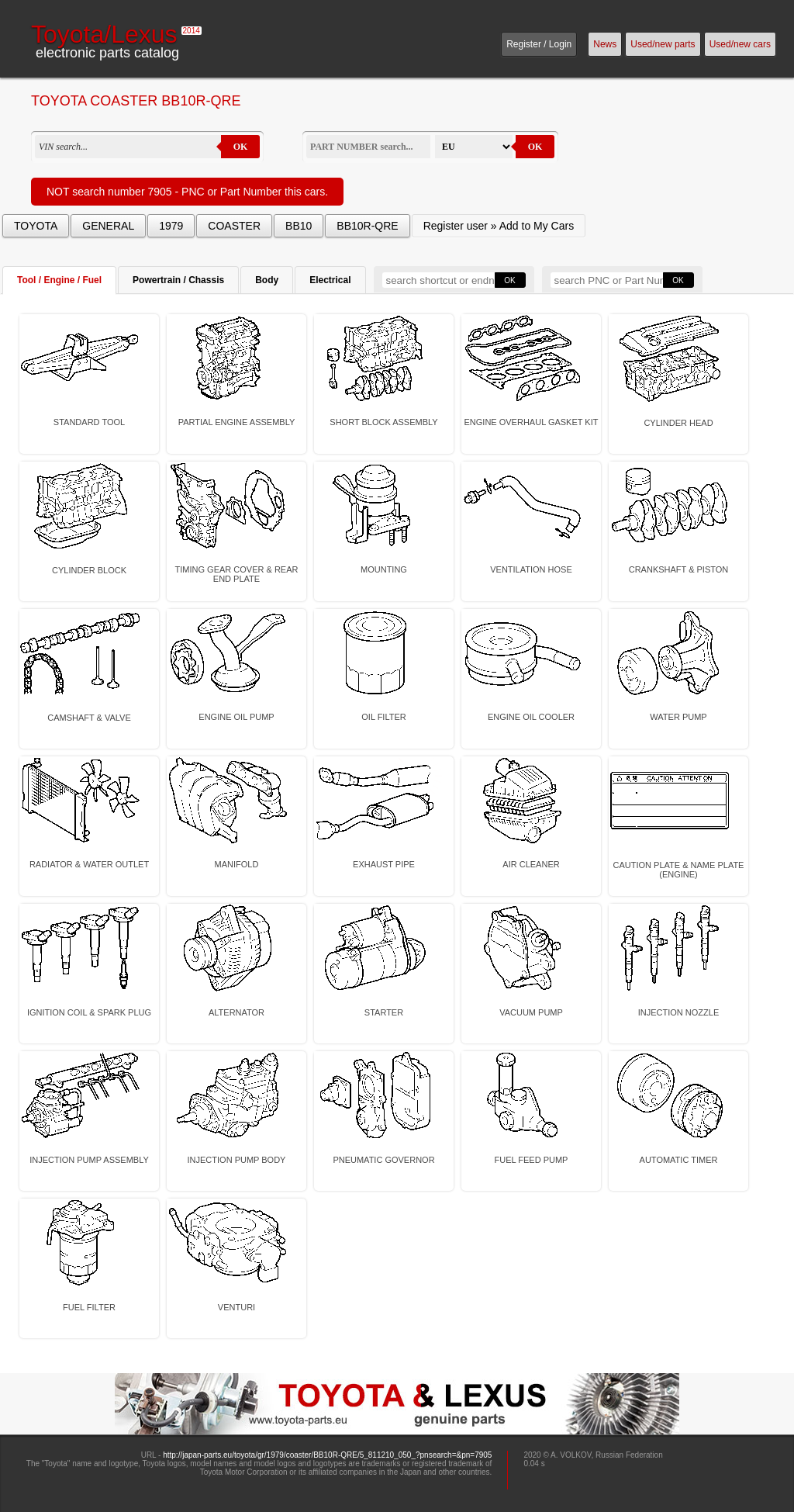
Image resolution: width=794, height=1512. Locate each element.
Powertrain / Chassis (178, 280)
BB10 (298, 226)
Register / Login (538, 44)
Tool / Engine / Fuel (59, 280)
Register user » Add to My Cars (499, 226)
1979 (171, 226)
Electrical (329, 280)
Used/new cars (740, 44)
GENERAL (108, 226)
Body (266, 280)
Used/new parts (662, 44)
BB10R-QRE (367, 226)
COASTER (234, 226)
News (604, 44)
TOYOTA (35, 226)
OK (240, 146)
